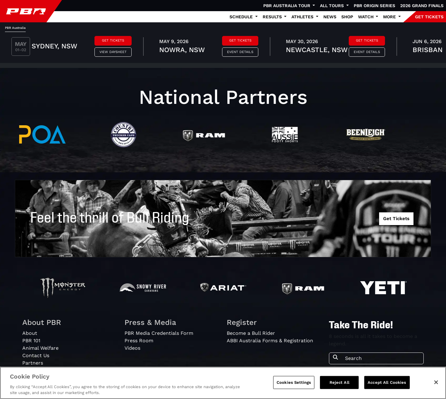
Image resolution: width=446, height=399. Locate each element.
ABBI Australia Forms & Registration (270, 341)
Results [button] (273, 16)
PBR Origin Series (374, 5)
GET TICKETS (429, 16)
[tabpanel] (223, 47)
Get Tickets (113, 40)
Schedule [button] (242, 16)
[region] (223, 383)
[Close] (436, 382)
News (329, 16)
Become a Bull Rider (251, 333)
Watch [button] (366, 16)
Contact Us (35, 355)
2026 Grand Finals (422, 5)
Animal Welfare (40, 348)
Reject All (339, 382)
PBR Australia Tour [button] (287, 5)
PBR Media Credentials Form (159, 333)
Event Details (240, 52)
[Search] (382, 358)
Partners (32, 363)
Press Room (139, 341)
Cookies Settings (294, 382)
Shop (347, 16)
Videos (132, 348)
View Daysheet (113, 52)
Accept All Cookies (387, 382)
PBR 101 (31, 341)
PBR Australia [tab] (15, 27)
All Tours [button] (332, 5)
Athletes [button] (303, 16)
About (29, 333)
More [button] (390, 16)
